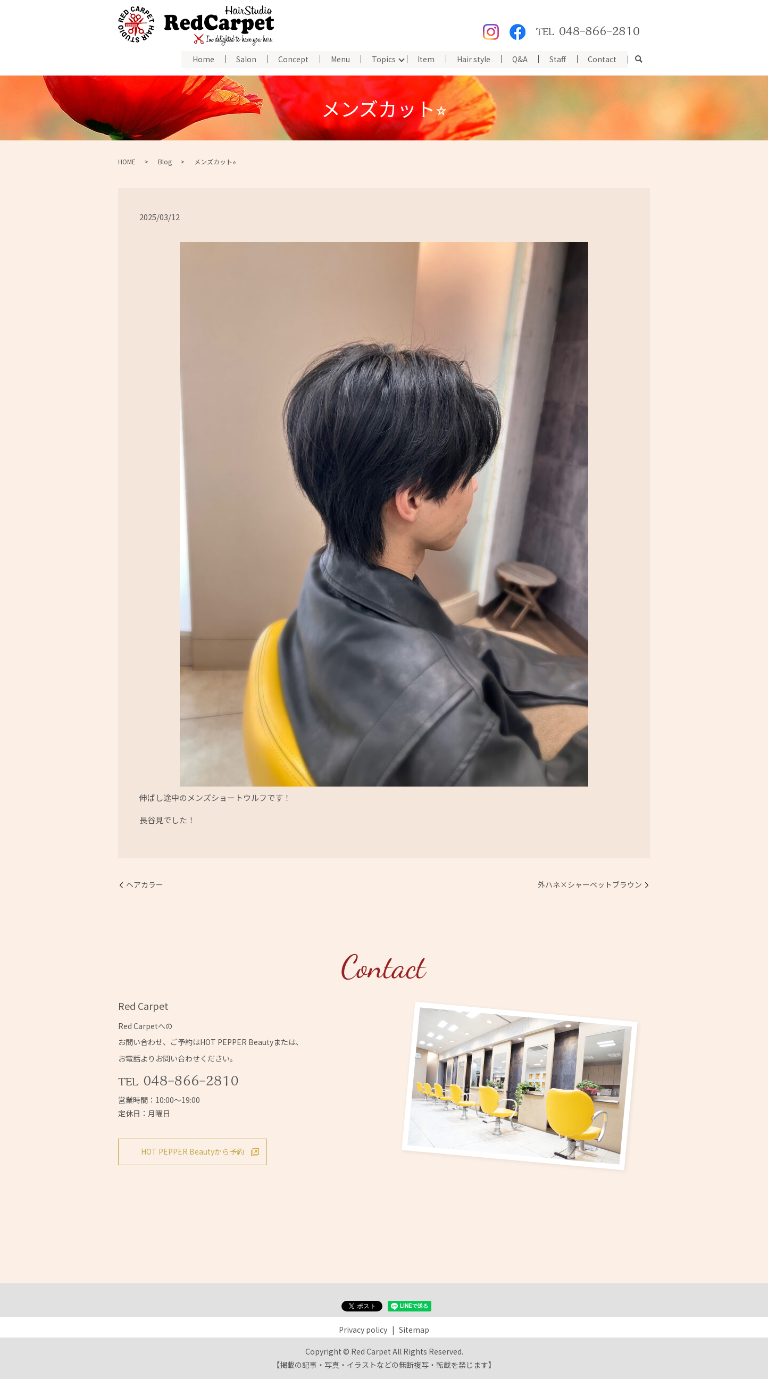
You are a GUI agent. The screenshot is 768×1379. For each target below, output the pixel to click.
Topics (382, 58)
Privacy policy (363, 1329)
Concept (291, 58)
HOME (127, 161)
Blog (165, 161)
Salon (243, 58)
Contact (602, 58)
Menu (337, 58)
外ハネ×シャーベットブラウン (590, 885)
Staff (557, 58)
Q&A (519, 58)
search (639, 60)
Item (424, 58)
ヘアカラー (144, 885)
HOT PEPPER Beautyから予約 (192, 1151)
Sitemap (414, 1329)
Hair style (472, 58)
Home (200, 58)
